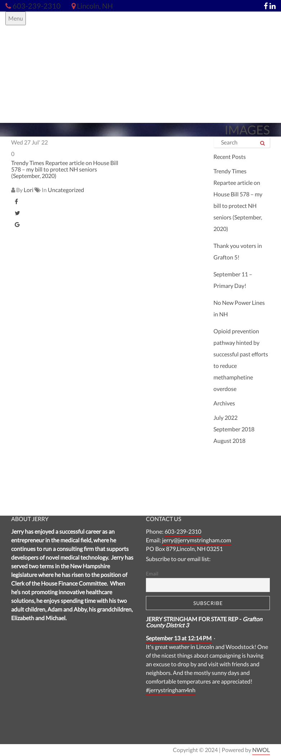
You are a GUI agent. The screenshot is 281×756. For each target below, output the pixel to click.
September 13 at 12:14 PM (179, 638)
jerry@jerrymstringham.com (196, 540)
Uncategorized (66, 189)
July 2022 (225, 417)
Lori (28, 189)
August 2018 (229, 440)
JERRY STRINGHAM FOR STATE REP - (204, 622)
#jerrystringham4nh (170, 689)
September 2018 (233, 429)
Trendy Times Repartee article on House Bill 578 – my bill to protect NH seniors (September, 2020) (64, 169)
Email (152, 573)
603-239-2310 (183, 531)
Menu (15, 18)
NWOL (261, 749)
